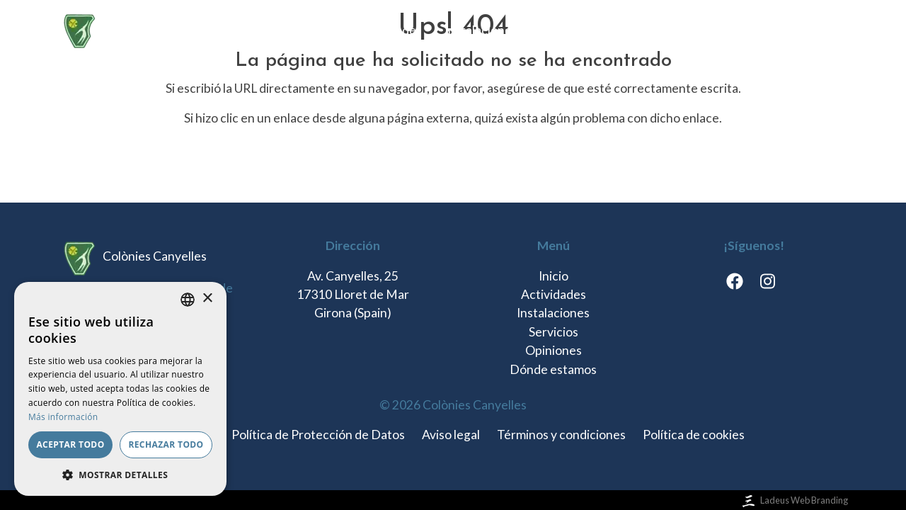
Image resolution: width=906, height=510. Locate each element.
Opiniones (640, 30)
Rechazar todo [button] (165, 444)
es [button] (814, 30)
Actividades (389, 30)
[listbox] (187, 300)
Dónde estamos (735, 30)
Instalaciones (481, 30)
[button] (120, 475)
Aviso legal (451, 434)
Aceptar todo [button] (70, 444)
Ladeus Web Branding (794, 500)
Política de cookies (694, 434)
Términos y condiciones (561, 434)
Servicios (565, 30)
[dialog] (120, 389)
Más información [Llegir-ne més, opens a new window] (63, 417)
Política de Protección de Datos (318, 434)
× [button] (207, 298)
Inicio (319, 30)
